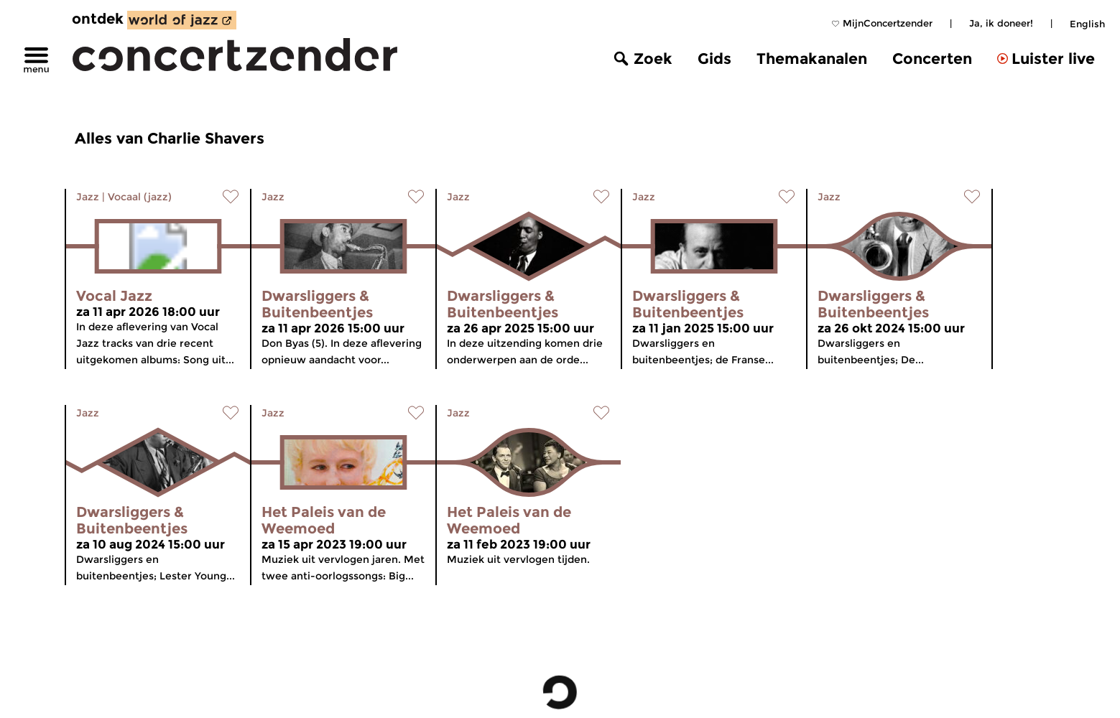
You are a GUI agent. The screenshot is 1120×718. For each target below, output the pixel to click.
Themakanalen (811, 58)
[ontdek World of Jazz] (181, 20)
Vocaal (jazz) (140, 196)
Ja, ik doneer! (1001, 23)
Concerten (932, 58)
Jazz (87, 196)
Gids (714, 58)
